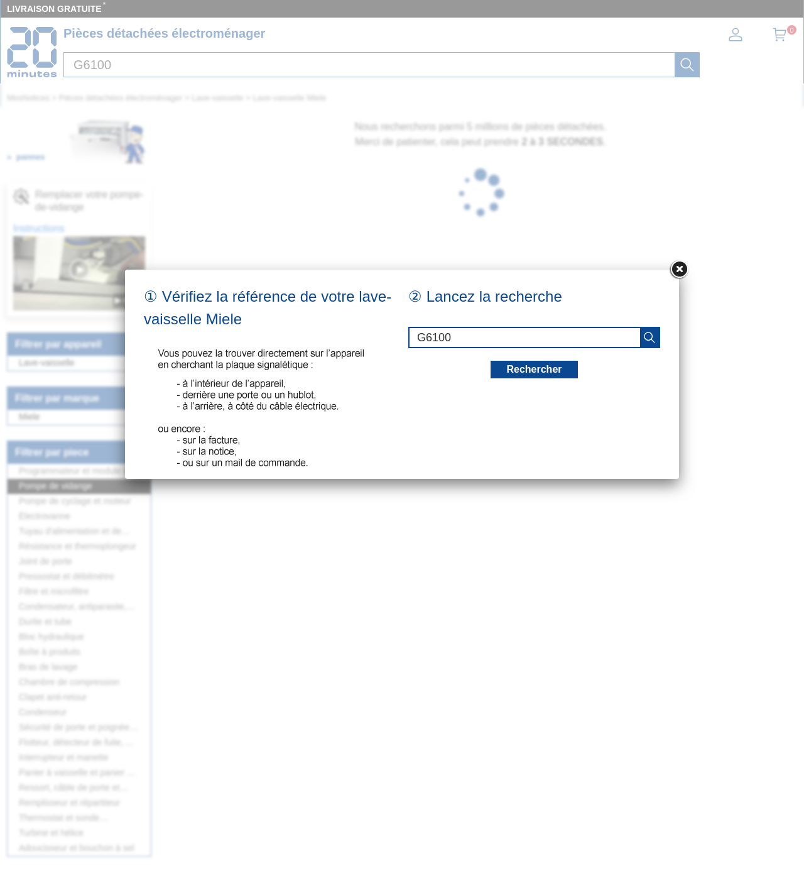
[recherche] (649, 337)
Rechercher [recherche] (534, 369)
